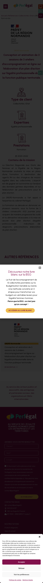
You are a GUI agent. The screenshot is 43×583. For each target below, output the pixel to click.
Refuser (21, 568)
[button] (39, 537)
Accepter (21, 562)
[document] (21, 291)
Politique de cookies (15, 580)
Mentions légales (27, 580)
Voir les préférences (21, 575)
